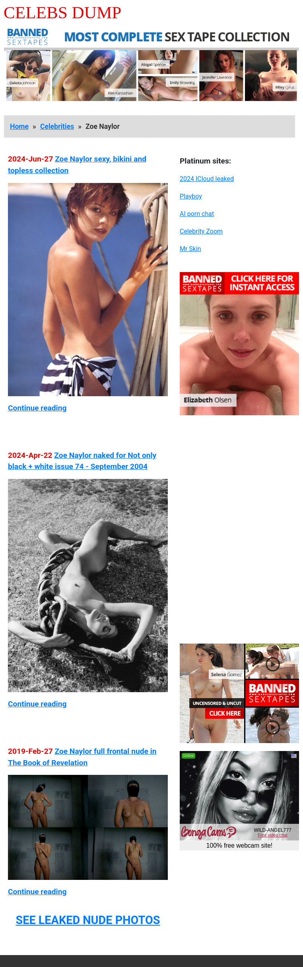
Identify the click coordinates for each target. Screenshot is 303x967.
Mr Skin (190, 249)
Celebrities (57, 126)
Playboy (191, 196)
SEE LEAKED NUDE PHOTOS (88, 920)
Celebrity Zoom (201, 231)
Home (19, 126)
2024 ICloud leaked (207, 179)
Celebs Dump (62, 12)
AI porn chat (197, 214)
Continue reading (37, 407)
